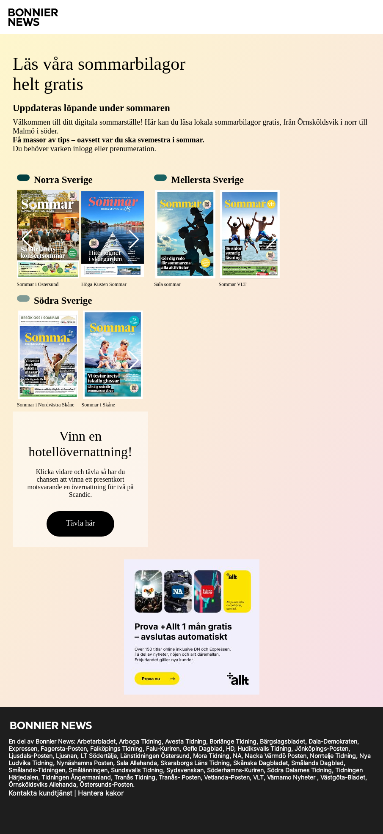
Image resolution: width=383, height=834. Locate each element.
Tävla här (80, 523)
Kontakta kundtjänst (40, 793)
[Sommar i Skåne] (113, 360)
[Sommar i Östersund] (48, 239)
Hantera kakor (101, 793)
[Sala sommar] (185, 239)
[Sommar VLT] (250, 239)
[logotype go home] (47, 17)
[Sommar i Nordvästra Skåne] (48, 360)
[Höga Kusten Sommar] (112, 239)
